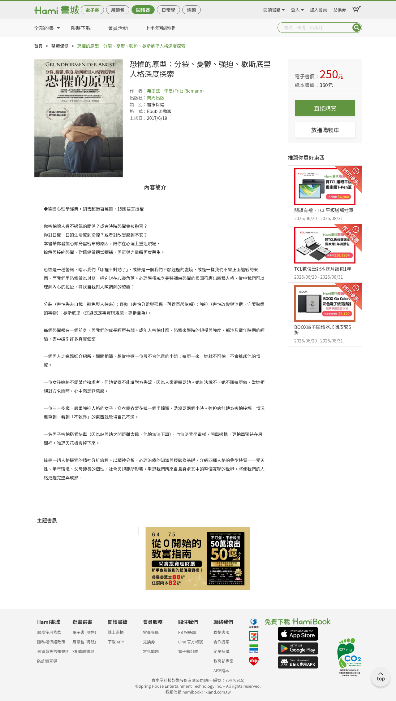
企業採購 (221, 651)
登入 (295, 9)
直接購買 (325, 108)
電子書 (92, 10)
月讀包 (118, 10)
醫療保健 (60, 46)
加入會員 (318, 9)
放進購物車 (325, 130)
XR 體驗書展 (83, 651)
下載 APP (116, 642)
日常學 (168, 10)
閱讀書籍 (272, 9)
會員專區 (151, 632)
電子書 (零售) (84, 632)
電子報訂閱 (188, 651)
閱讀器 (143, 10)
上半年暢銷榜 (160, 28)
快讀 (191, 10)
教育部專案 (223, 661)
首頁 (38, 46)
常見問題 (151, 651)
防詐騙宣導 (47, 661)
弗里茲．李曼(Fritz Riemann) (175, 91)
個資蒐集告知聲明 (53, 651)
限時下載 (81, 28)
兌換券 (339, 9)
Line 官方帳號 (190, 642)
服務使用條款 (49, 632)
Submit (357, 28)
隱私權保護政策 (51, 642)
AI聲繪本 (221, 670)
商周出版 (155, 97)
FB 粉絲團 (187, 632)
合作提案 (221, 642)
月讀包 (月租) (84, 642)
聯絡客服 (221, 632)
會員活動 (118, 28)
